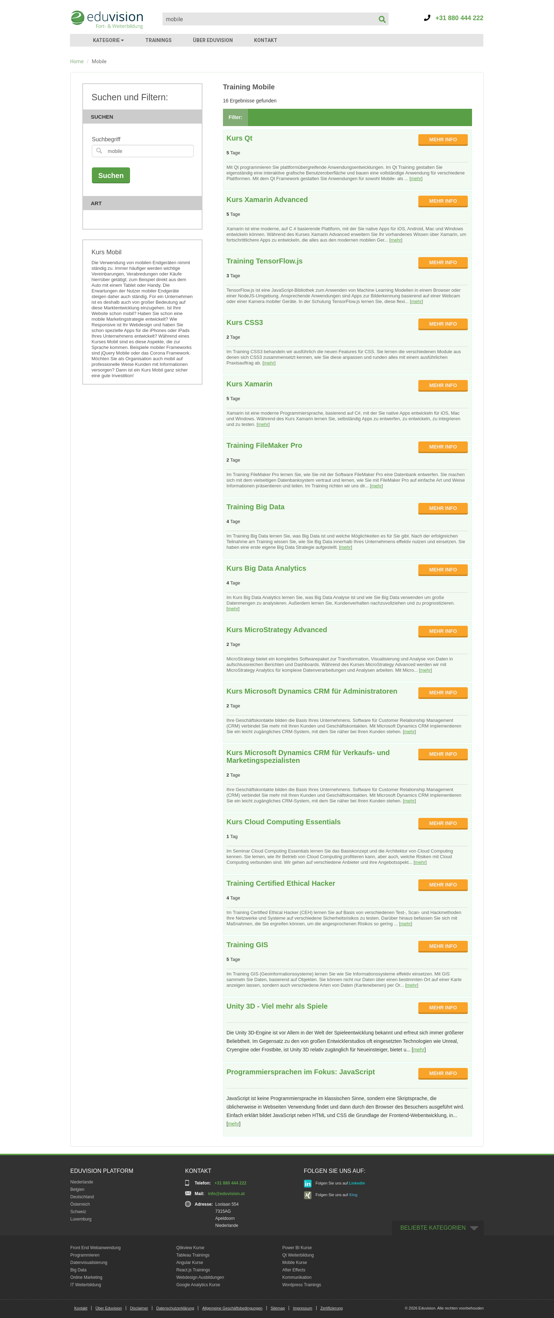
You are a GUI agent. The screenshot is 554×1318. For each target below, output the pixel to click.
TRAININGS (158, 40)
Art (144, 203)
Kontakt (80, 1308)
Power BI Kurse (297, 1247)
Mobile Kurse (294, 1262)
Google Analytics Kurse (198, 1284)
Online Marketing (86, 1277)
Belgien (77, 1189)
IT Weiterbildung (85, 1284)
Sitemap (278, 1308)
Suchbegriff (106, 139)
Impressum (302, 1308)
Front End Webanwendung (95, 1247)
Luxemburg (81, 1219)
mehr (416, 178)
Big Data (78, 1269)
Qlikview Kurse (190, 1247)
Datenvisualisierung (88, 1262)
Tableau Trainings (193, 1255)
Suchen (144, 117)
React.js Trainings (193, 1269)
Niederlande (81, 1182)
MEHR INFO (443, 139)
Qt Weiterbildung (298, 1255)
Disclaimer (139, 1308)
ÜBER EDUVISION (213, 40)
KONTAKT (265, 40)
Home (77, 61)
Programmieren (85, 1255)
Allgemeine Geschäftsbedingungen (232, 1308)
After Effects (293, 1269)
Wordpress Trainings (301, 1284)
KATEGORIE (108, 40)
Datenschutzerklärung (175, 1308)
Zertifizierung (331, 1308)
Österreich (80, 1204)
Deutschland (82, 1196)
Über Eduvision (108, 1308)
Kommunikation (297, 1277)
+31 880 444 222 (454, 18)
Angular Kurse (189, 1262)
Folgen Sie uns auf (334, 1184)
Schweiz (78, 1211)
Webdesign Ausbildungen (200, 1277)
